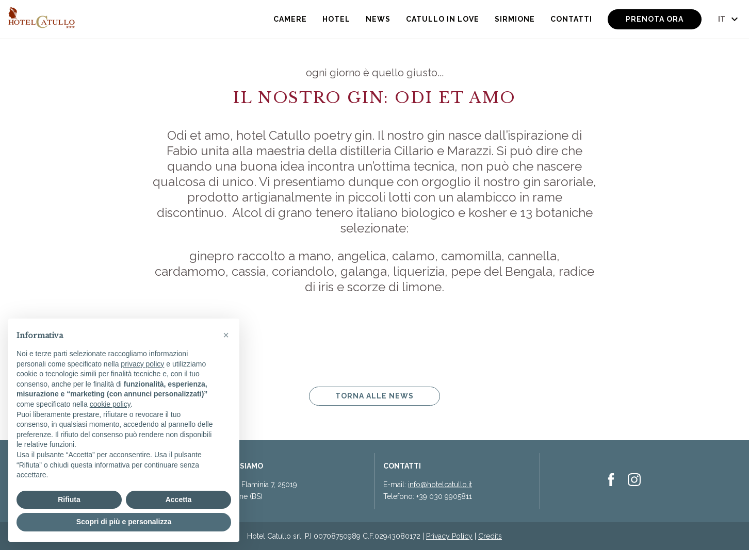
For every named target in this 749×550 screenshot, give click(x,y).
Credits (490, 536)
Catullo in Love (442, 19)
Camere (290, 19)
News (378, 19)
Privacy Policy (449, 536)
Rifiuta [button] (69, 499)
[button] (226, 335)
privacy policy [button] (142, 364)
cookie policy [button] (110, 404)
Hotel (336, 19)
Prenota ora (654, 19)
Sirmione (515, 19)
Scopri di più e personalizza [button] (123, 522)
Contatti (571, 19)
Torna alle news (374, 396)
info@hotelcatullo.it (440, 484)
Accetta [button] (179, 499)
